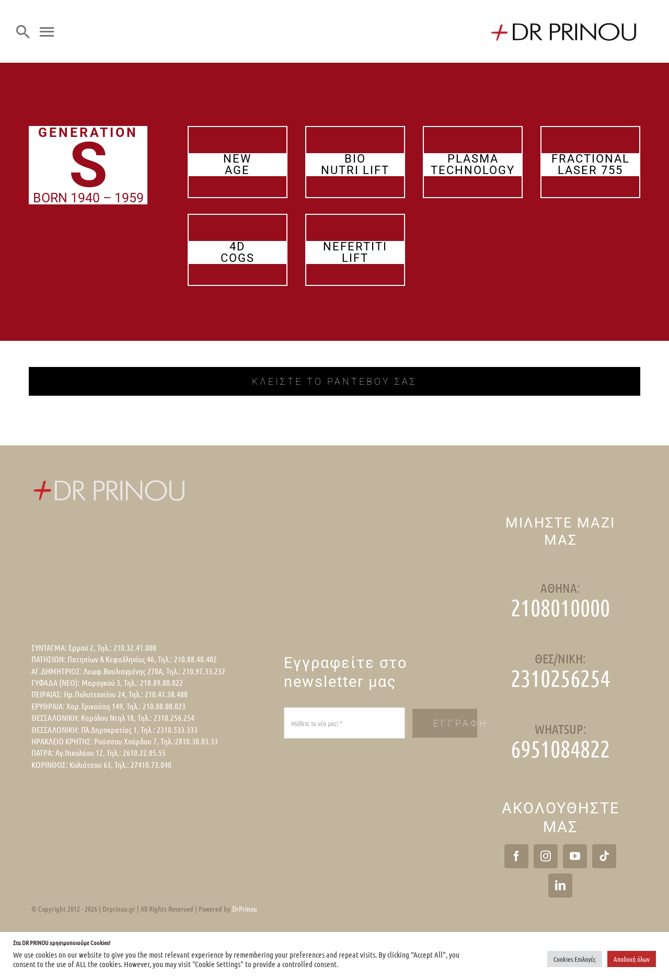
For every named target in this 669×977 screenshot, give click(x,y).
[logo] (564, 20)
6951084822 (560, 748)
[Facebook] (516, 856)
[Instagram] (546, 856)
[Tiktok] (604, 856)
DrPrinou (244, 908)
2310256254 (560, 678)
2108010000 (560, 607)
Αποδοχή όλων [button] (632, 959)
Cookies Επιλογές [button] (574, 959)
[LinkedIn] (560, 885)
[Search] (23, 31)
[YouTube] (575, 856)
